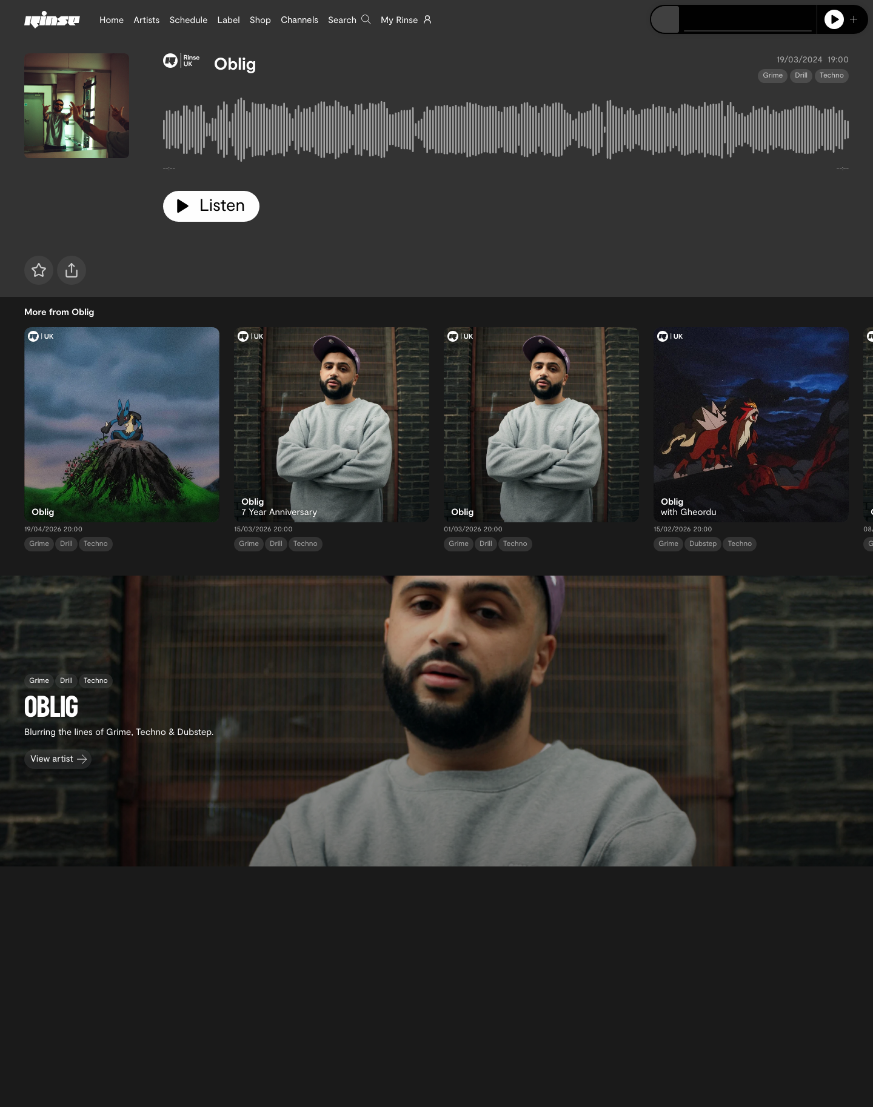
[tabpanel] (506, 132)
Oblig (235, 63)
